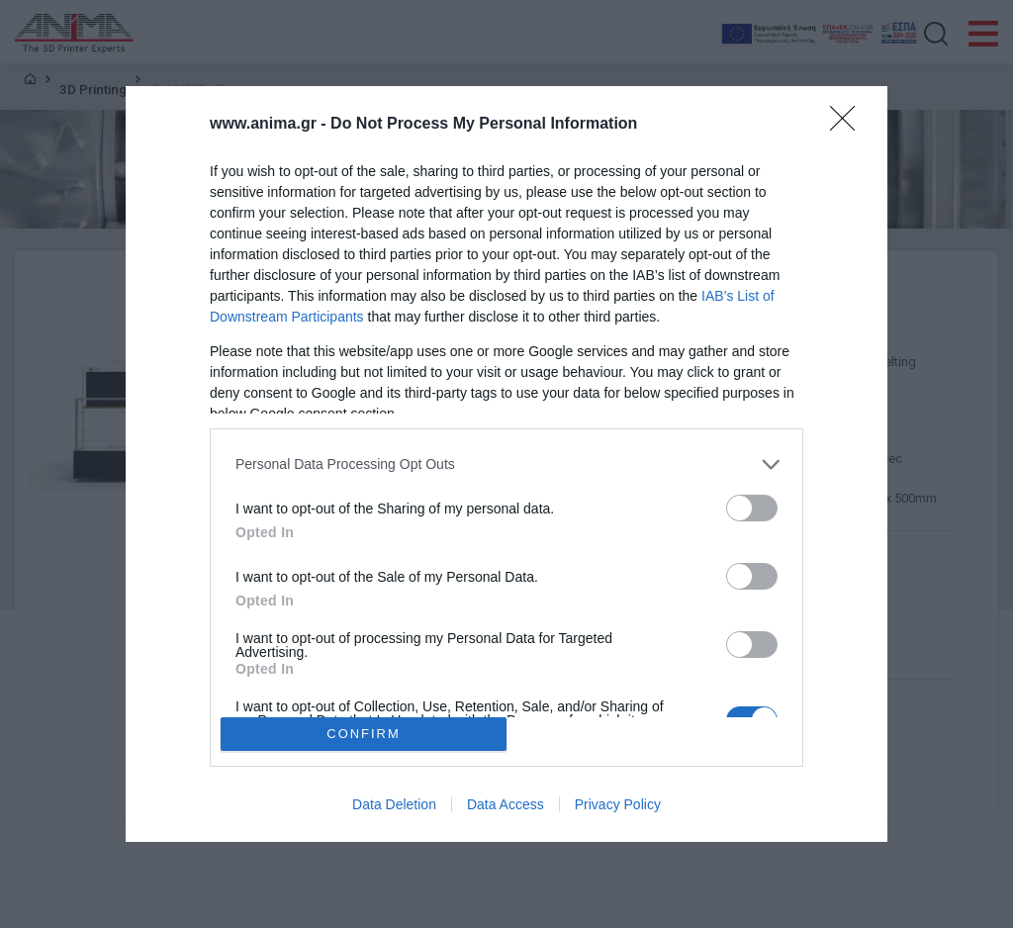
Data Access (505, 804)
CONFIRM (363, 734)
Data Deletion (394, 804)
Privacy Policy (618, 804)
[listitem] (506, 464)
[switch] (752, 508)
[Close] (849, 124)
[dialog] (506, 464)
